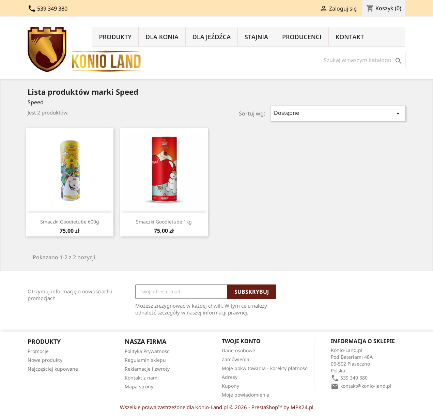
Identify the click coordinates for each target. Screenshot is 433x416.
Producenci (302, 37)
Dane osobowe (238, 350)
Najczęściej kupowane (53, 369)
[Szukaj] (362, 60)
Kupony (230, 386)
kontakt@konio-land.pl (365, 386)
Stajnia (256, 37)
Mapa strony (139, 386)
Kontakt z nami (142, 377)
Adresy (229, 377)
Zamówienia (235, 359)
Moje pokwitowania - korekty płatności (265, 368)
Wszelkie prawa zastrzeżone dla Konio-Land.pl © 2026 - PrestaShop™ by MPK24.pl (216, 407)
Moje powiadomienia (245, 394)
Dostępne (338, 113)
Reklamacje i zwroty (147, 369)
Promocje (38, 351)
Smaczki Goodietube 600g (69, 221)
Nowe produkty (45, 360)
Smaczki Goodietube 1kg (164, 221)
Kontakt (350, 37)
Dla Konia (162, 37)
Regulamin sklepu (145, 360)
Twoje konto (241, 341)
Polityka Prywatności (148, 351)
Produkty (115, 37)
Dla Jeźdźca (211, 37)
